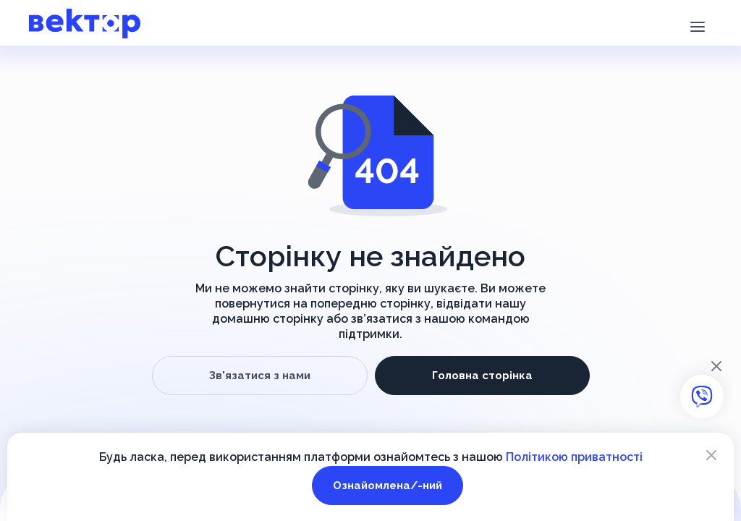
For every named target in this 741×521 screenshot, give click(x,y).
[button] (697, 25)
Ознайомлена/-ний (387, 485)
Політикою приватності (574, 457)
